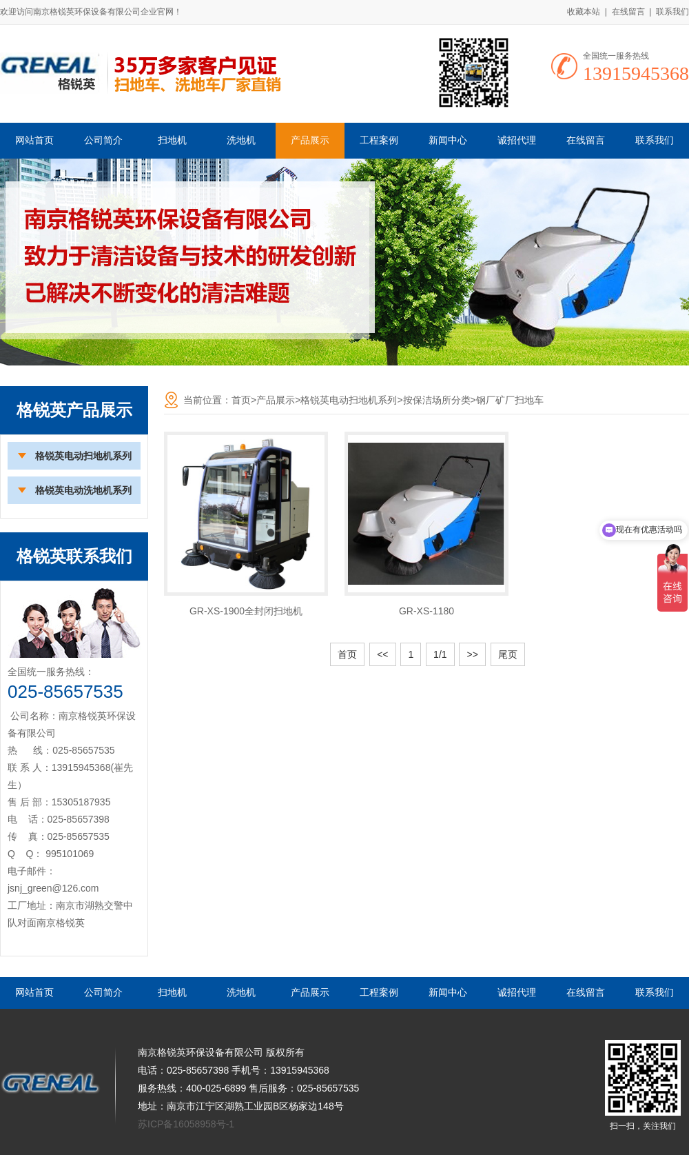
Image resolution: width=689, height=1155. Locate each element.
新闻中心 (448, 140)
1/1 (439, 654)
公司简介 (103, 140)
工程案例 (379, 140)
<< (382, 654)
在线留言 (628, 12)
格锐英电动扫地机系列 (83, 455)
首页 (241, 399)
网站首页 (34, 140)
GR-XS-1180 (426, 610)
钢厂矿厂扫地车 (510, 399)
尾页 (507, 654)
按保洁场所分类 (437, 399)
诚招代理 (516, 140)
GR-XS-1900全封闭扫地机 (245, 610)
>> (471, 654)
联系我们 (672, 12)
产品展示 (310, 140)
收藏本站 (583, 12)
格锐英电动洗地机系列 (83, 490)
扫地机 (172, 140)
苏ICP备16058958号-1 (186, 1123)
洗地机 (241, 140)
